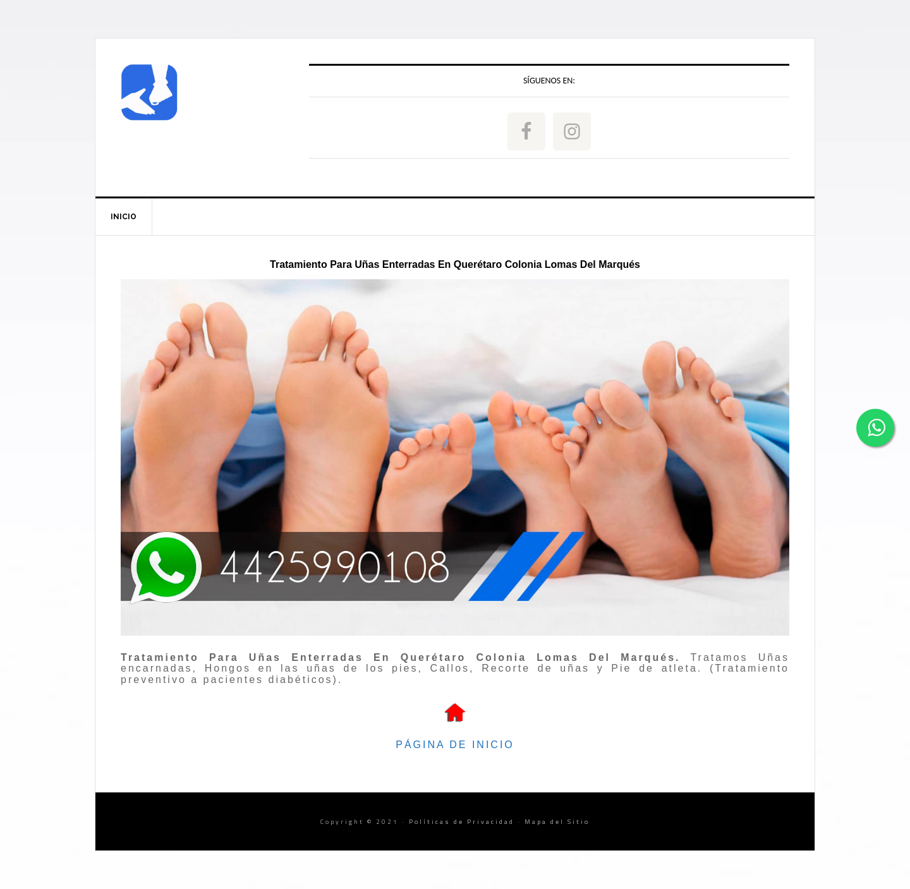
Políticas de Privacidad (461, 822)
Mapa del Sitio (557, 822)
